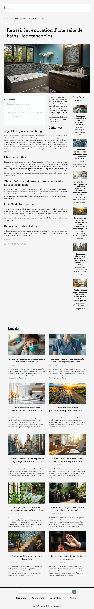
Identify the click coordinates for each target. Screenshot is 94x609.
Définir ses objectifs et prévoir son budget (18, 104)
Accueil (6, 18)
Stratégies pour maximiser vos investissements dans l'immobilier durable (27, 510)
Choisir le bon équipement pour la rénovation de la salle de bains (25, 112)
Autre (11, 18)
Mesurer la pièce (11, 108)
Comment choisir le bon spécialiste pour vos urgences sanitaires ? (80, 154)
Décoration (56, 598)
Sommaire (10, 99)
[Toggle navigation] (7, 8)
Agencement (38, 598)
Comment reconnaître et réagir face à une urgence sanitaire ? (80, 120)
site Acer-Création (50, 136)
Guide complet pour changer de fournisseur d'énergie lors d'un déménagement (80, 295)
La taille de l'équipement (14, 117)
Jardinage (21, 598)
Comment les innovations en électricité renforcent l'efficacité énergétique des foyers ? (80, 188)
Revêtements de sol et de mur (15, 121)
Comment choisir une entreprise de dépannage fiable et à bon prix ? (80, 259)
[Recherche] (45, 592)
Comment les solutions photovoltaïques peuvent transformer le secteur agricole (80, 223)
